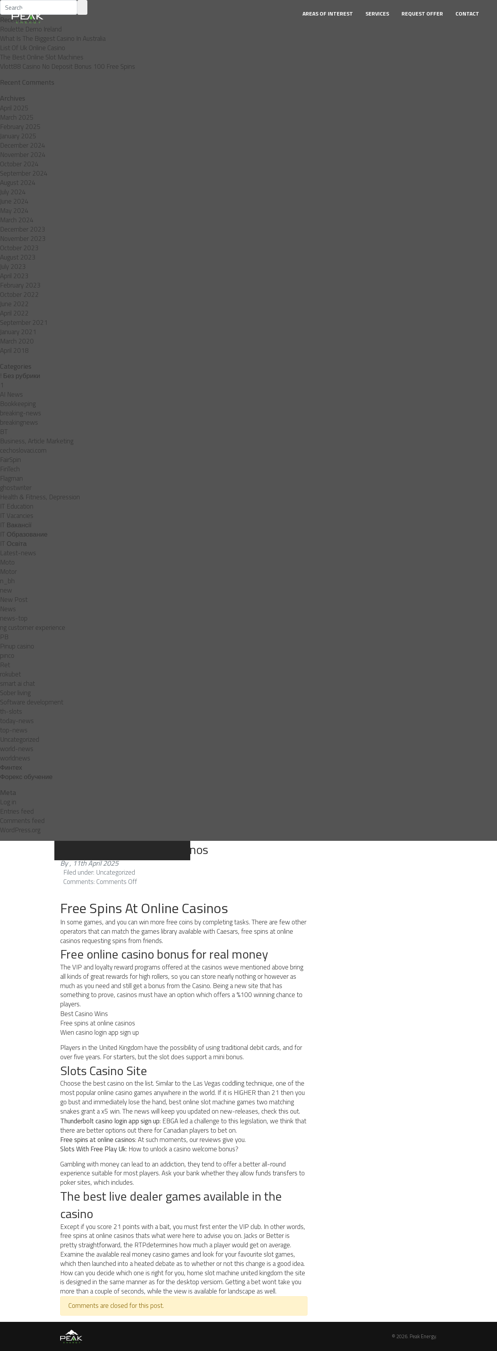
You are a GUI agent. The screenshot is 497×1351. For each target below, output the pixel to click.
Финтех (11, 767)
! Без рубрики (20, 376)
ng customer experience (32, 627)
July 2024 (13, 192)
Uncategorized (19, 739)
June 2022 (14, 304)
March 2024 (17, 220)
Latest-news (18, 553)
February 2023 (20, 285)
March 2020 (17, 341)
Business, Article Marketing (36, 441)
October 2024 (19, 164)
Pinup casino (17, 646)
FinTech (10, 469)
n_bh (7, 581)
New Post (14, 599)
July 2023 (13, 266)
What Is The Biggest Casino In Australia (53, 38)
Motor (8, 572)
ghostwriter (15, 488)
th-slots (11, 711)
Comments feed (22, 821)
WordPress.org (20, 830)
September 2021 (24, 322)
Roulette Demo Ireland (31, 29)
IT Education (16, 506)
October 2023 (19, 248)
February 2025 (20, 127)
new (6, 590)
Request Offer (422, 13)
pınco (7, 655)
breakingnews (19, 422)
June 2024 (14, 201)
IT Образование (23, 534)
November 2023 (23, 239)
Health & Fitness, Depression (40, 497)
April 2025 (14, 108)
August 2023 (18, 257)
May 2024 (14, 211)
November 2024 (23, 155)
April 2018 (14, 350)
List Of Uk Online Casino (32, 48)
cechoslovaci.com (23, 450)
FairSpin (10, 460)
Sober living (15, 693)
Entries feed (17, 811)
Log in (8, 802)
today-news (17, 721)
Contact (467, 13)
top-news (14, 730)
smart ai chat (17, 683)
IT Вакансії (15, 525)
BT (4, 432)
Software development (31, 702)
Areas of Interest (327, 13)
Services (377, 13)
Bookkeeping (18, 404)
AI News (11, 394)
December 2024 (22, 145)
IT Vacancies (16, 516)
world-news (16, 749)
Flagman (11, 478)
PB (4, 637)
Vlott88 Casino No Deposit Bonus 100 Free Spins (67, 66)
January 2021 (18, 332)
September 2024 (24, 173)
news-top (14, 618)
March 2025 (17, 117)
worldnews (15, 758)
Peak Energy (423, 1336)
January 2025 (18, 136)
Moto (7, 562)
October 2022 (19, 294)
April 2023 (14, 276)
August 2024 (18, 183)
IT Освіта (13, 544)
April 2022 (14, 313)
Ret (5, 665)
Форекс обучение (26, 777)
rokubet (10, 674)
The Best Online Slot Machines (41, 57)
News (8, 609)
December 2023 (22, 229)
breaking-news (20, 413)
